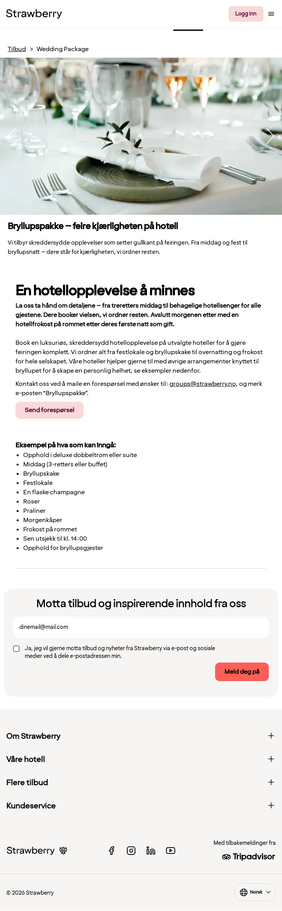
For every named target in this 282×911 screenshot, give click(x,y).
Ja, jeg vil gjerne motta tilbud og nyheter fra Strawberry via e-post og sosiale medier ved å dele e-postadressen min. (120, 652)
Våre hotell (141, 759)
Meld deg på (242, 672)
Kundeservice (141, 806)
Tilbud (17, 49)
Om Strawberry (141, 736)
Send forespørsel (49, 410)
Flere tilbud (141, 782)
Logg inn (245, 13)
